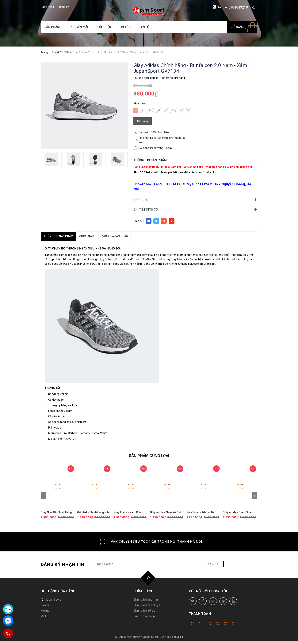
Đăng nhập (47, 6)
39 (136, 110)
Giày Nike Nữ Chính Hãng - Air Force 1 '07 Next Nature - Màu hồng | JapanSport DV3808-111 (57, 512)
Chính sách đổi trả (144, 610)
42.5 (173, 110)
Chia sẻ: (138, 221)
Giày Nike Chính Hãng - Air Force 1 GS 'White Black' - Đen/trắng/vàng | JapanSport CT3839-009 (93, 512)
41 (158, 110)
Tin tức (125, 27)
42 (165, 110)
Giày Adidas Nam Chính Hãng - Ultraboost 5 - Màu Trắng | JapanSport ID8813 (240, 512)
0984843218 (238, 7)
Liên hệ (144, 27)
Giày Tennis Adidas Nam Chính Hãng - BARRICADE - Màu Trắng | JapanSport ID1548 (203, 512)
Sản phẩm (53, 27)
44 (188, 110)
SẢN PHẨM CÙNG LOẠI (149, 455)
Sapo (179, 636)
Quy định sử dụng (144, 616)
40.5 (150, 110)
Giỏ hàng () (238, 26)
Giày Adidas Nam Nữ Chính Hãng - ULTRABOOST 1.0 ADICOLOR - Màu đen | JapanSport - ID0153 (167, 512)
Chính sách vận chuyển (147, 605)
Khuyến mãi (79, 27)
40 (142, 110)
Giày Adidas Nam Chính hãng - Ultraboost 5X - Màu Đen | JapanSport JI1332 (130, 512)
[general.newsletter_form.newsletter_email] (144, 564)
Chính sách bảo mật (145, 599)
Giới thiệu (103, 27)
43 (181, 110)
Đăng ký (64, 6)
